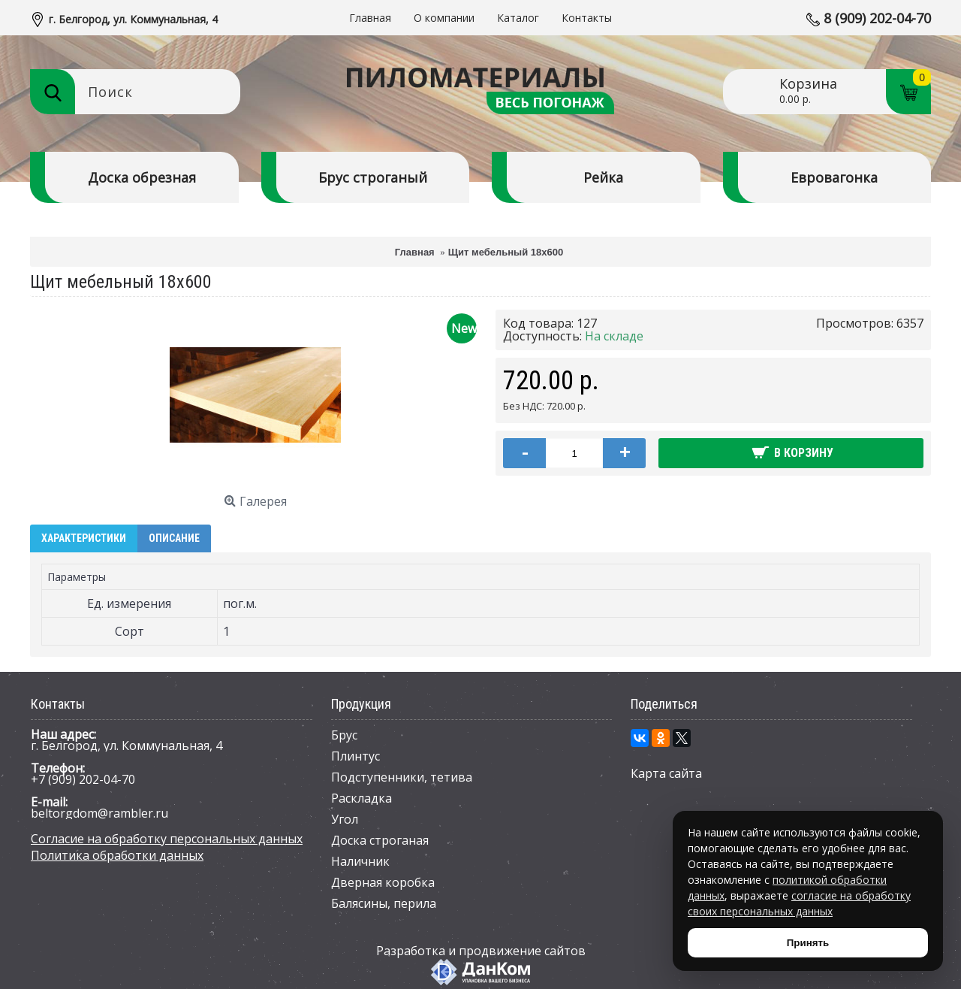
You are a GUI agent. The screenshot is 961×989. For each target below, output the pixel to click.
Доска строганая (380, 840)
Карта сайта (666, 773)
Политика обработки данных (117, 855)
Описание (174, 538)
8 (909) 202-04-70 (877, 18)
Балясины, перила (383, 903)
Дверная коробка (383, 882)
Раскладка (361, 798)
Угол (344, 819)
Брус (344, 735)
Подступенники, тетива (401, 777)
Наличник (360, 861)
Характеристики (83, 538)
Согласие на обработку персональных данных (167, 838)
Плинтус (355, 756)
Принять (808, 942)
